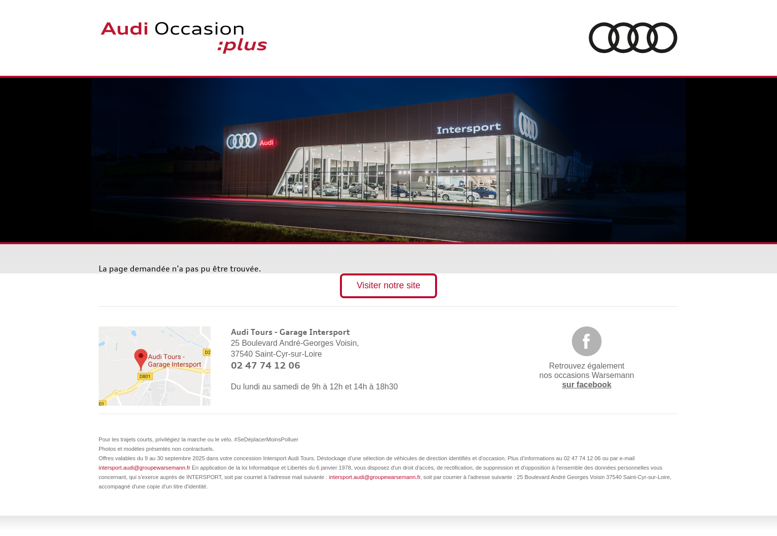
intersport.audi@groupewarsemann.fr (144, 468)
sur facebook (586, 384)
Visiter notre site (389, 285)
